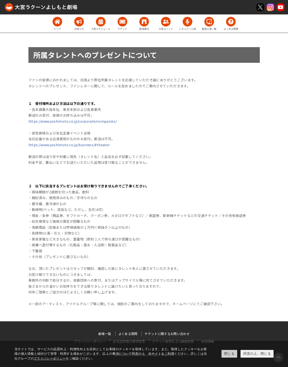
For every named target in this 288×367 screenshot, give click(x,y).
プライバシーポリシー (50, 358)
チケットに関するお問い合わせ (167, 333)
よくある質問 (128, 333)
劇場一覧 (104, 333)
